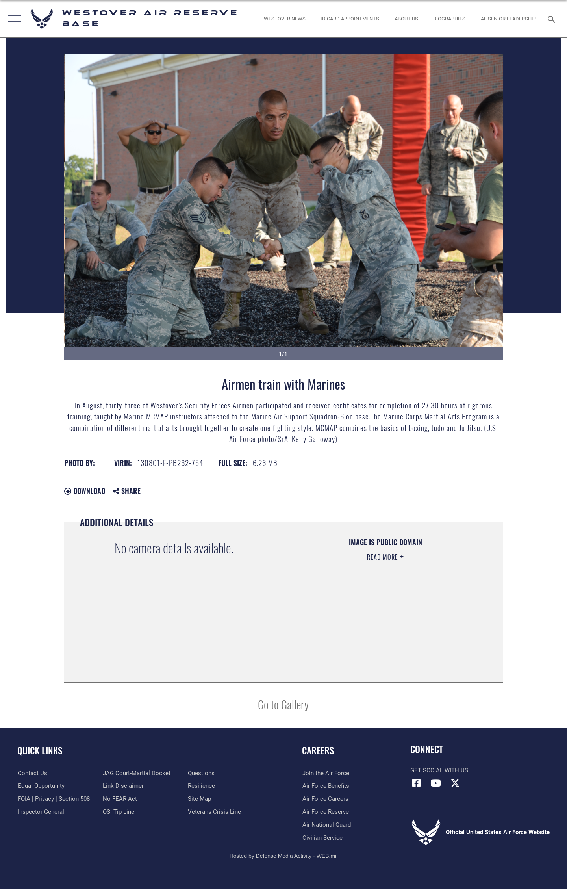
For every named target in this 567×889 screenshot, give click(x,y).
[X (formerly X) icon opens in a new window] (455, 783)
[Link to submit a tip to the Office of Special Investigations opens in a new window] (118, 811)
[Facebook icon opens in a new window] (416, 783)
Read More (383, 557)
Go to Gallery (283, 704)
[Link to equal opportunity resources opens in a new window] (40, 785)
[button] (13, 18)
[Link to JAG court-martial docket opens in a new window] (136, 773)
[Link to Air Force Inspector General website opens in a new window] (40, 811)
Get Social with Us (439, 770)
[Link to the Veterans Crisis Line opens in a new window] (214, 811)
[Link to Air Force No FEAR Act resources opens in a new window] (120, 798)
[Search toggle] (553, 18)
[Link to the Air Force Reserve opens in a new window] (325, 811)
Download (84, 491)
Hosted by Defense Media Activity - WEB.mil (284, 856)
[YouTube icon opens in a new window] (436, 783)
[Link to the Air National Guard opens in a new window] (326, 824)
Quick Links (39, 750)
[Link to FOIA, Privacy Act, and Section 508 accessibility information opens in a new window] (53, 798)
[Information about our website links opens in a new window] (123, 785)
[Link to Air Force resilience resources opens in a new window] (201, 785)
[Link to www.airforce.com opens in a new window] (325, 773)
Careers (318, 750)
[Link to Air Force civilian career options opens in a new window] (322, 837)
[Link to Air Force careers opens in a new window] (325, 798)
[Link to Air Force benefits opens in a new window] (325, 785)
